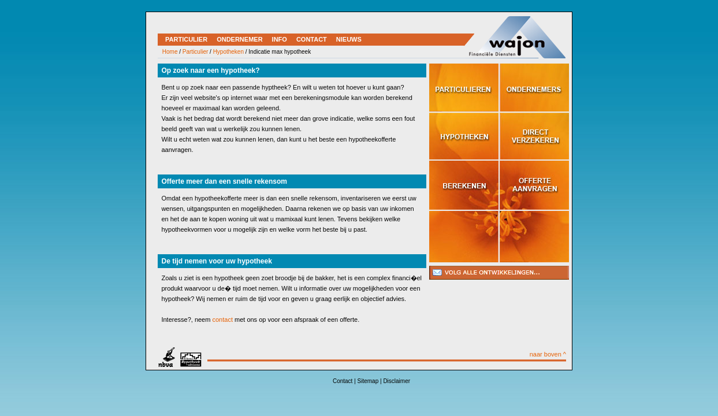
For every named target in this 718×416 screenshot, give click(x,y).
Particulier (195, 52)
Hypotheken (228, 52)
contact (222, 319)
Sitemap (368, 381)
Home (170, 52)
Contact (342, 381)
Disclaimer (396, 381)
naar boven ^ (548, 354)
